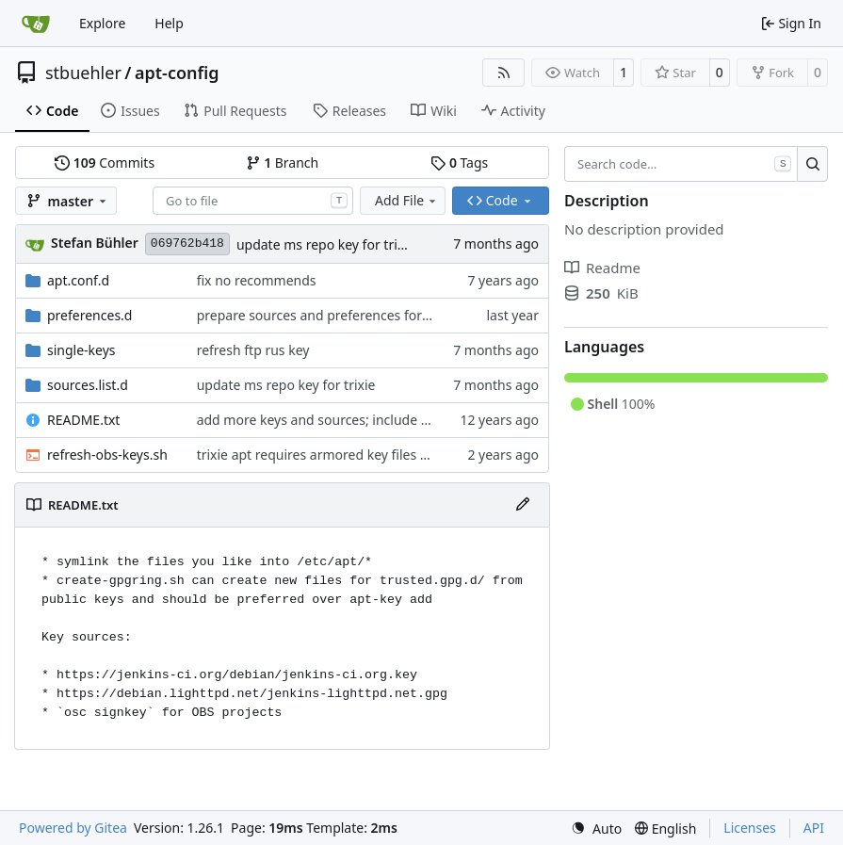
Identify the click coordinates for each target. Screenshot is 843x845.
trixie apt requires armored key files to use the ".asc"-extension (391, 454)
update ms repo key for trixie (325, 244)
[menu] (596, 828)
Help (169, 23)
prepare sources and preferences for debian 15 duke (359, 315)
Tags (459, 162)
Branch (282, 162)
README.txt (83, 420)
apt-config (177, 72)
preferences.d (89, 315)
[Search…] (812, 164)
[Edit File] (523, 505)
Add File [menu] (407, 200)
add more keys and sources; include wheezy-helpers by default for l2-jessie (427, 420)
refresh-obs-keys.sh (107, 454)
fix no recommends (256, 280)
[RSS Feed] (504, 72)
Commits (104, 162)
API (813, 828)
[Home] (35, 24)
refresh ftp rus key (253, 350)
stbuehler (83, 72)
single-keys (81, 350)
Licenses (749, 828)
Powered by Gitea (73, 828)
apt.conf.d (78, 280)
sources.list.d (87, 385)
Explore (102, 23)
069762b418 (187, 243)
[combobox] (253, 201)
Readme (602, 267)
